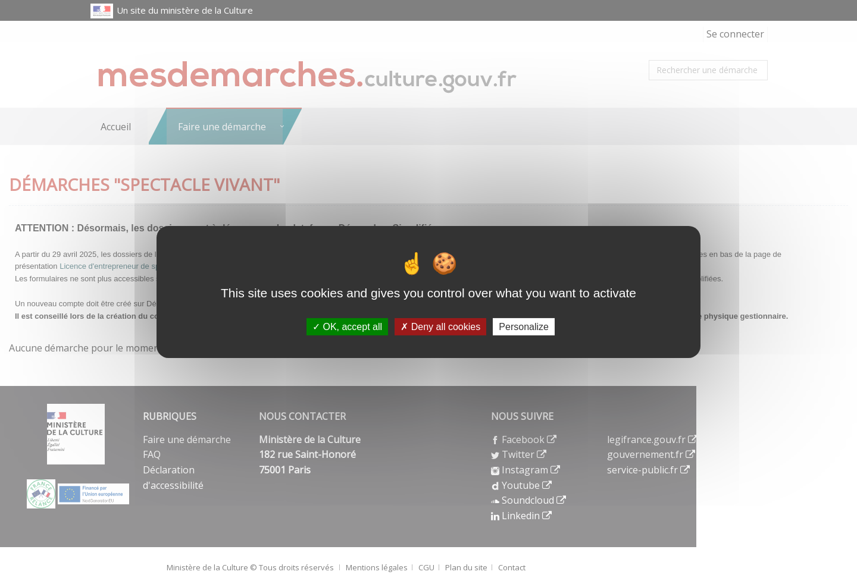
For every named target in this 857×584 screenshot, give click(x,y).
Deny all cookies (440, 327)
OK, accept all (347, 327)
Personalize (524, 327)
